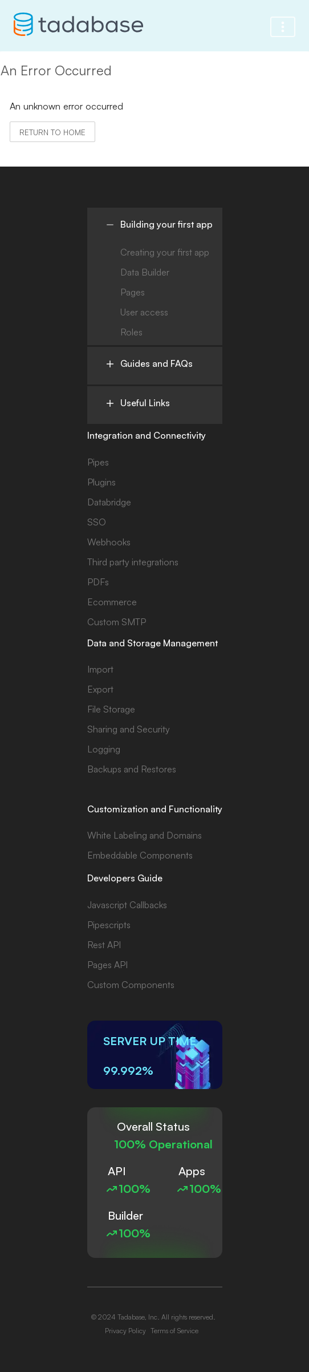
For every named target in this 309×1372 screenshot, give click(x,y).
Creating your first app (164, 252)
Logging (103, 749)
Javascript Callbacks (127, 904)
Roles (131, 332)
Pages (132, 292)
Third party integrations (132, 562)
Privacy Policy (125, 1330)
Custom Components (130, 984)
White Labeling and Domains (144, 835)
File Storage (111, 709)
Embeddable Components (140, 855)
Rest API (104, 944)
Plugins (101, 482)
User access (144, 312)
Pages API (107, 964)
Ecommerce (112, 602)
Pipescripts (109, 924)
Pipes (98, 462)
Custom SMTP (116, 622)
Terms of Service (174, 1330)
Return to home (52, 132)
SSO (96, 522)
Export (100, 689)
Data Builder (144, 272)
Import (100, 669)
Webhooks (109, 542)
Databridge (109, 502)
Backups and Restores (131, 769)
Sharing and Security (128, 729)
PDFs (98, 582)
